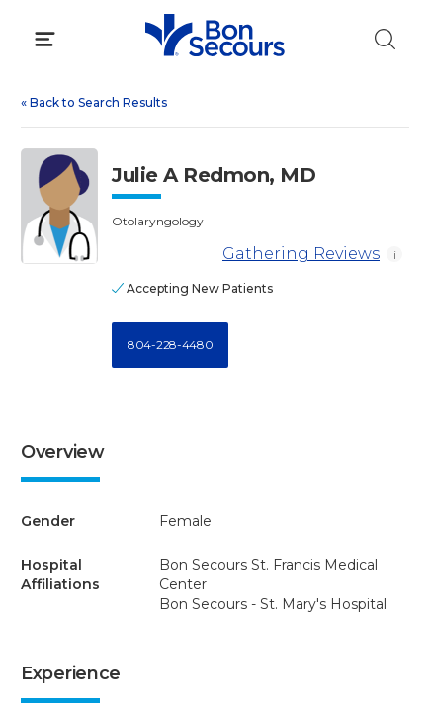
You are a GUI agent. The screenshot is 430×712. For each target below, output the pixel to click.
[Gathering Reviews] (163, 254)
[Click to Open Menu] (45, 39)
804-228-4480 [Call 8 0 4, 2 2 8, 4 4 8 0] (170, 344)
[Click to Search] (385, 39)
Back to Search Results (94, 102)
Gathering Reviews (246, 254)
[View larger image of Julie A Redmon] (59, 206)
